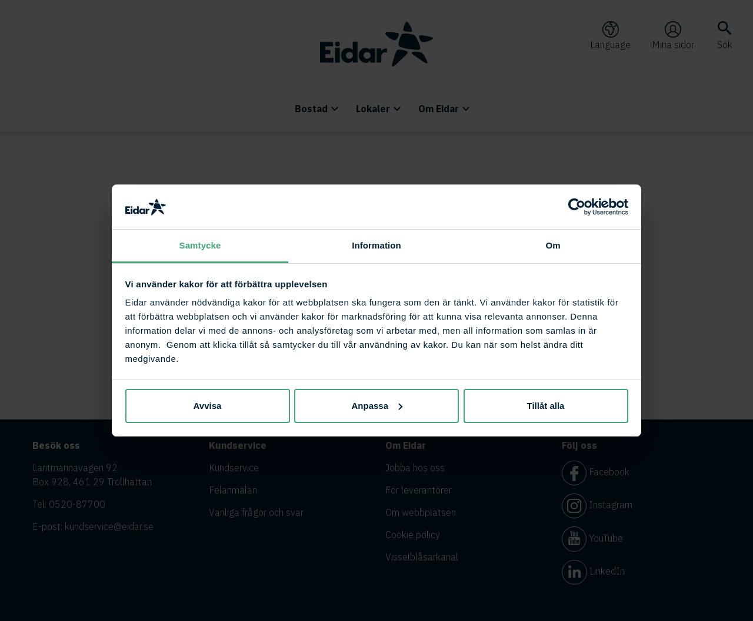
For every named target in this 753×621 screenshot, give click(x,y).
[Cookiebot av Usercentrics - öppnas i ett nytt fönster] (576, 207)
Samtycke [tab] (200, 245)
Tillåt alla (546, 406)
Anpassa (376, 406)
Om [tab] (552, 245)
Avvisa (208, 406)
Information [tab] (376, 245)
